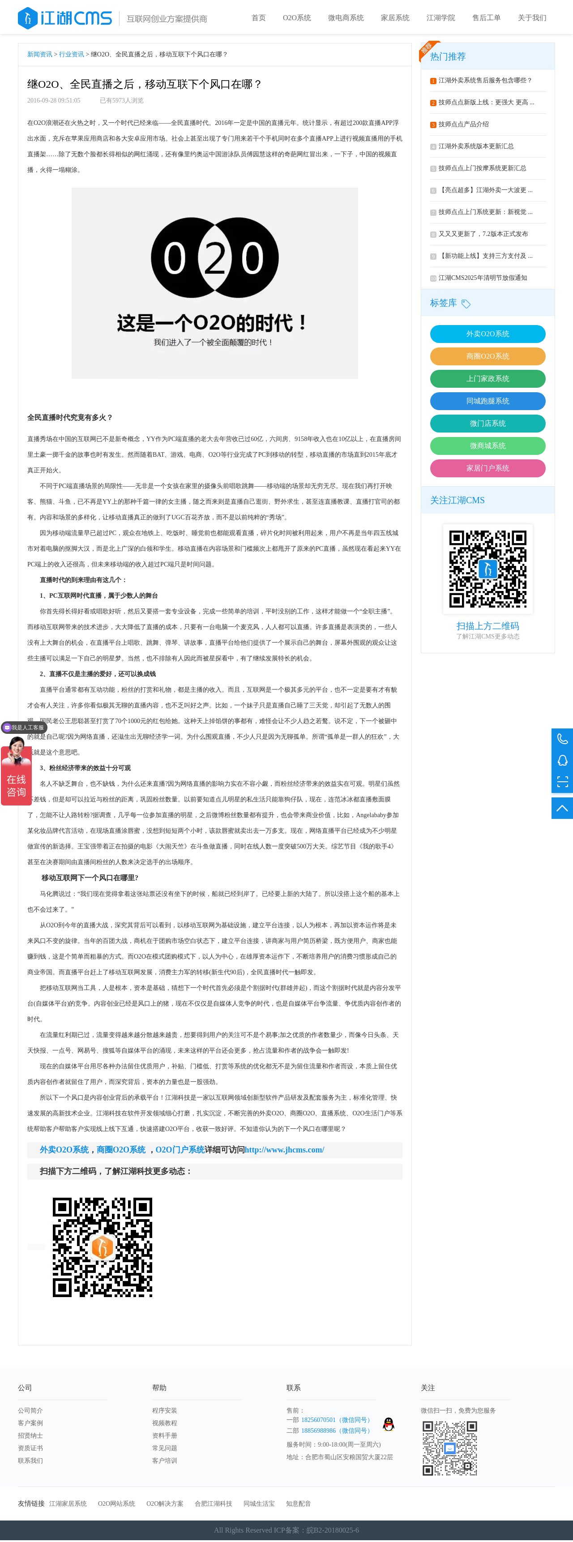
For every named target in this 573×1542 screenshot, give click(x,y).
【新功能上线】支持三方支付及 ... (481, 257)
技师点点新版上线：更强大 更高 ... (482, 104)
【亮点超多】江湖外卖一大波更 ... (481, 191)
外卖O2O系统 (487, 335)
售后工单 (486, 17)
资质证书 (30, 1450)
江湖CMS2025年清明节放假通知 (478, 279)
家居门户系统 (487, 470)
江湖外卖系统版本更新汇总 (472, 148)
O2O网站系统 (116, 1505)
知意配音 (298, 1505)
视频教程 (164, 1425)
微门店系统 (488, 425)
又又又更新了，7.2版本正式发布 (479, 235)
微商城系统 (488, 447)
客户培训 (164, 1462)
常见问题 (164, 1450)
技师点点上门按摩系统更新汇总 (478, 170)
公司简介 (30, 1412)
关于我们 (532, 17)
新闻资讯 (39, 56)
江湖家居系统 (68, 1505)
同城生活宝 (259, 1505)
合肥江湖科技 (213, 1505)
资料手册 (164, 1437)
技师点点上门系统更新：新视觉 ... (481, 213)
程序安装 (164, 1412)
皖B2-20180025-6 (333, 1532)
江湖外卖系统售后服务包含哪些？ (481, 82)
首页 (259, 17)
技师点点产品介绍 (459, 126)
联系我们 (30, 1462)
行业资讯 (71, 56)
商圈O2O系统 (487, 358)
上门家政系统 (487, 380)
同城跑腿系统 (487, 403)
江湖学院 (441, 17)
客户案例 (30, 1425)
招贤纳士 (30, 1437)
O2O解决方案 (165, 1505)
